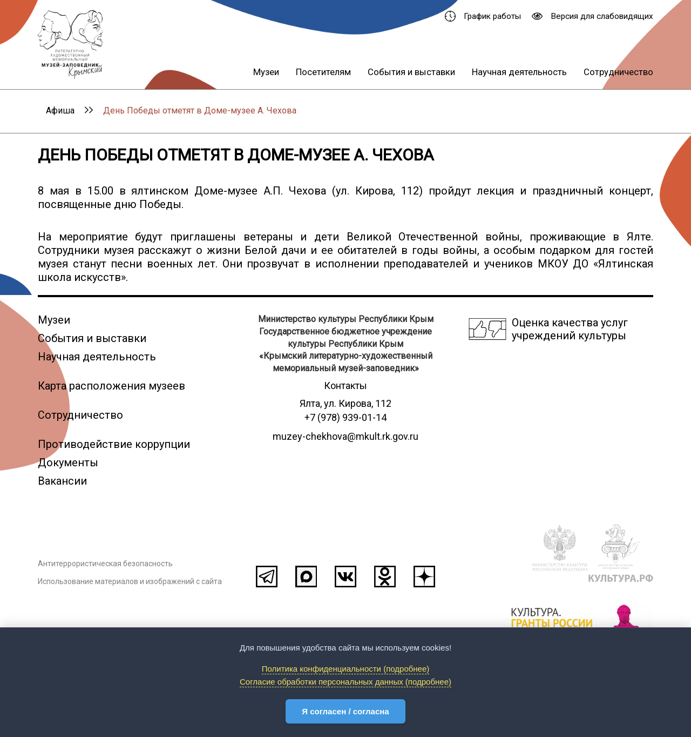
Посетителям (323, 71)
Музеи (266, 71)
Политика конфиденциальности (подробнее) (346, 668)
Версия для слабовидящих (592, 16)
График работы (483, 16)
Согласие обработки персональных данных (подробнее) (345, 681)
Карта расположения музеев (111, 385)
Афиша (60, 110)
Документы (68, 462)
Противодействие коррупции (114, 444)
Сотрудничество (618, 71)
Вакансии (62, 480)
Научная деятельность (519, 71)
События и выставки (411, 71)
